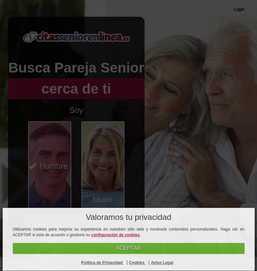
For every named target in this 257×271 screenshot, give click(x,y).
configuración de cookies (115, 235)
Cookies (137, 262)
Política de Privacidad (102, 262)
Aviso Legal (162, 262)
